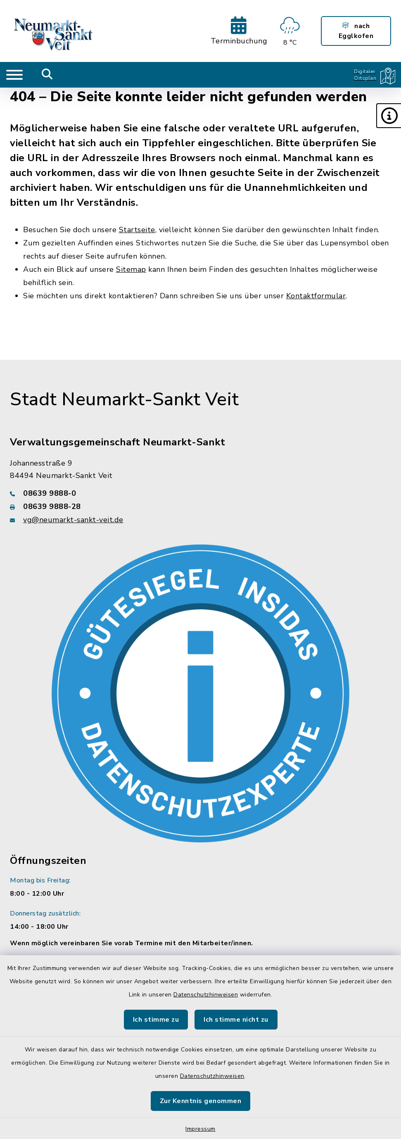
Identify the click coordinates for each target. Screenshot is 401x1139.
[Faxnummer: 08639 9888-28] (200, 506)
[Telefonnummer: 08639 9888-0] (200, 493)
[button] (388, 115)
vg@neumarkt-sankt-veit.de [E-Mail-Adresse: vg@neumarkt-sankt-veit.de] (73, 520)
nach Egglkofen (356, 30)
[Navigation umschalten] (14, 75)
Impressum (200, 1129)
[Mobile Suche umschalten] (47, 75)
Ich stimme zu (156, 1019)
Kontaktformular (316, 296)
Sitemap (131, 269)
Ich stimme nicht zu (236, 1019)
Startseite (137, 230)
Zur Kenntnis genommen (201, 1101)
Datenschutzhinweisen (205, 995)
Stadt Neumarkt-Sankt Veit (124, 399)
